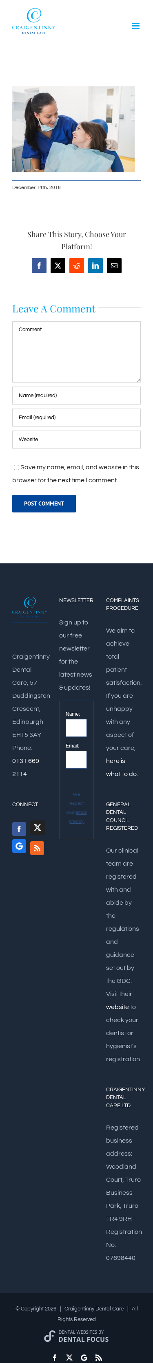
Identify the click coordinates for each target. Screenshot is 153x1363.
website (117, 1007)
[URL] (76, 439)
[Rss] (37, 848)
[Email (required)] (76, 417)
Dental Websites (77, 1332)
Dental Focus (83, 1339)
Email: (72, 746)
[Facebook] (19, 829)
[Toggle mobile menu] (136, 26)
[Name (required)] (76, 396)
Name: (73, 714)
